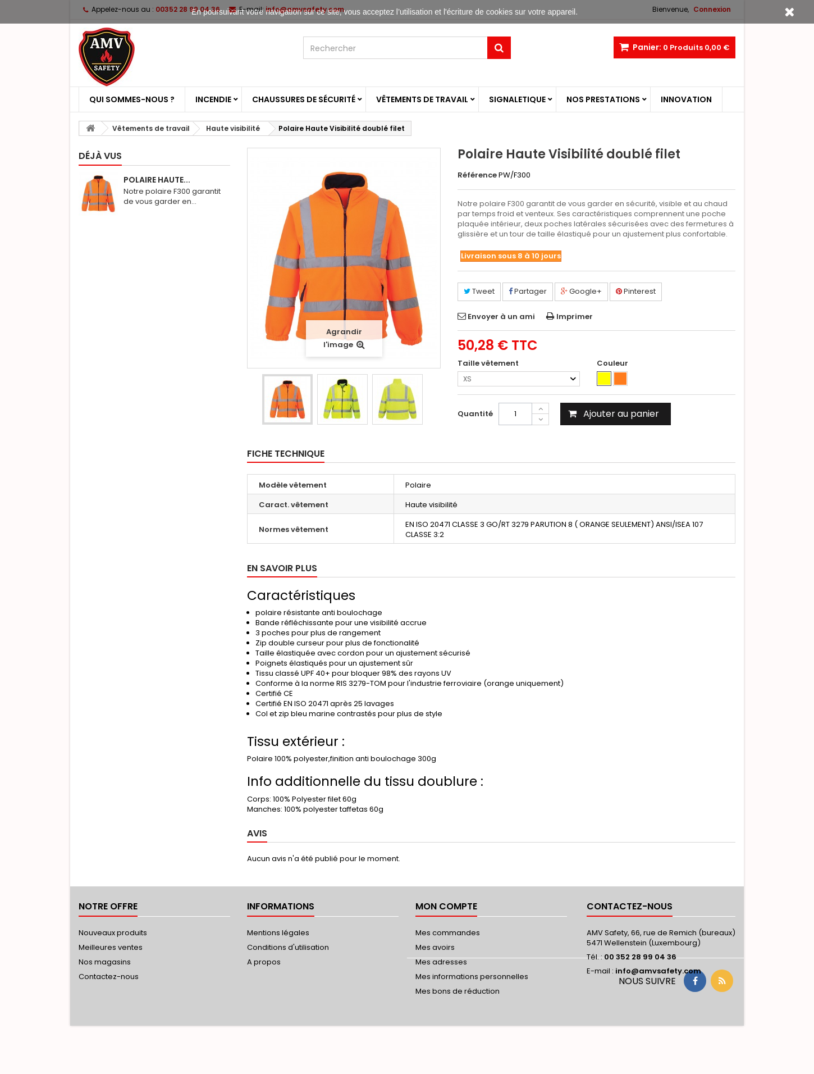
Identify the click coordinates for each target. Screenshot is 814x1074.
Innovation (686, 99)
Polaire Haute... (157, 179)
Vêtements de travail (422, 99)
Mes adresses (441, 962)
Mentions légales (278, 932)
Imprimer (574, 316)
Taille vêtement (489, 363)
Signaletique (517, 99)
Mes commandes (447, 932)
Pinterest (636, 291)
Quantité (475, 413)
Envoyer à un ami (501, 316)
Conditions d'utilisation (288, 947)
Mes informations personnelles (471, 976)
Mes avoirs (435, 947)
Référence (477, 175)
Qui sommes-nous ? (132, 99)
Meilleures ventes (111, 947)
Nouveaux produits (113, 932)
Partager (528, 291)
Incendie (213, 99)
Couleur (613, 363)
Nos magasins (105, 962)
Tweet (479, 291)
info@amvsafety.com (658, 971)
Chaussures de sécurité (303, 99)
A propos (264, 962)
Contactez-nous (109, 976)
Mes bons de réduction (457, 991)
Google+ (581, 291)
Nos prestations (603, 99)
